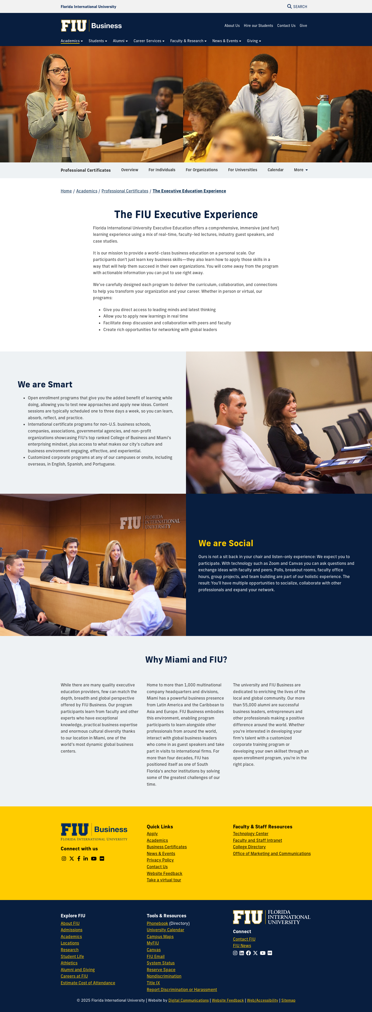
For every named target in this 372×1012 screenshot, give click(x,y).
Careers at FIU (74, 976)
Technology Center (250, 833)
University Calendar (165, 929)
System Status (161, 962)
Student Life (72, 956)
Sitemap (288, 1000)
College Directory (249, 846)
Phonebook (157, 923)
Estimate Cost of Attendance (88, 982)
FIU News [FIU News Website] (242, 945)
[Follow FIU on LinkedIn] (242, 953)
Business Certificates (167, 846)
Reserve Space (161, 969)
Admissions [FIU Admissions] (71, 929)
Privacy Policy (160, 860)
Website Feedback (164, 873)
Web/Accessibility (262, 1000)
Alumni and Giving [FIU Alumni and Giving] (78, 969)
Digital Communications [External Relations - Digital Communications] (188, 1000)
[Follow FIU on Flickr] (271, 953)
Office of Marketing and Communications (272, 853)
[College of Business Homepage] (91, 25)
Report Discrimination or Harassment (182, 989)
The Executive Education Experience (189, 190)
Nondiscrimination (164, 976)
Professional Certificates (86, 171)
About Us (232, 25)
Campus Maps (160, 936)
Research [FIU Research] (70, 949)
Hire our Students (258, 25)
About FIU (70, 923)
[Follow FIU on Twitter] (256, 953)
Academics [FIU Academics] (71, 936)
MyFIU (153, 943)
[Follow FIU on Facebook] (249, 953)
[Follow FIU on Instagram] (236, 953)
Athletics (69, 962)
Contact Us (286, 25)
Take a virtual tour (164, 879)
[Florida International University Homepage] (88, 6)
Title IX (153, 982)
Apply (152, 833)
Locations (70, 943)
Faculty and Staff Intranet (257, 840)
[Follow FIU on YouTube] (264, 953)
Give (303, 25)
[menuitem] (72, 41)
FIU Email (156, 956)
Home (66, 190)
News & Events (161, 853)
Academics (86, 190)
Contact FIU (244, 939)
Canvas (154, 949)
